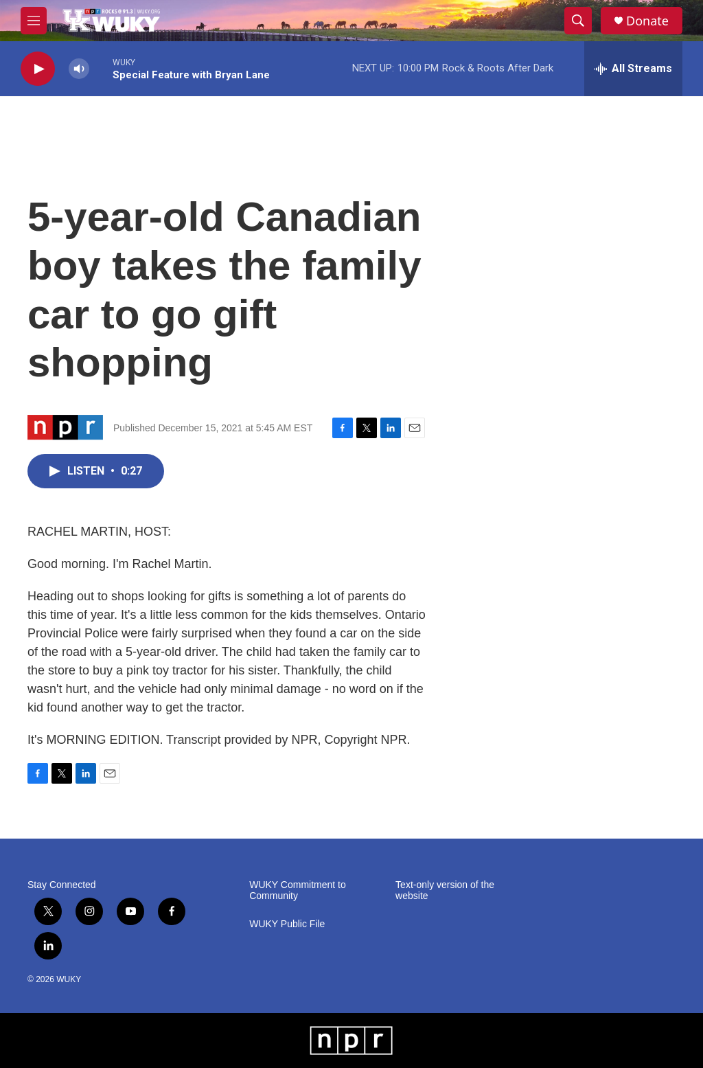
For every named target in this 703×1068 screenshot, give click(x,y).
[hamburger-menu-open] (34, 20)
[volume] (79, 69)
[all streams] (633, 68)
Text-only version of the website (444, 890)
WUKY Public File (287, 924)
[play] (38, 69)
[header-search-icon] (578, 20)
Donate (647, 21)
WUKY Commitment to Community (297, 890)
